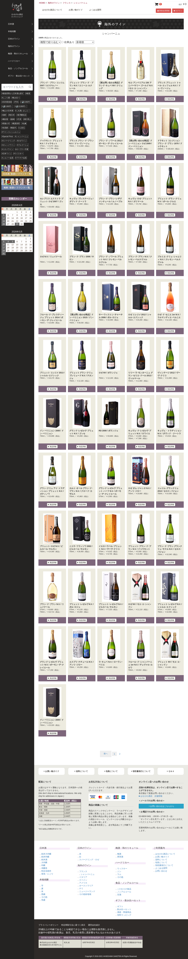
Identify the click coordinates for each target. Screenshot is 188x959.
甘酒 (119, 894)
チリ (81, 888)
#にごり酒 (6, 98)
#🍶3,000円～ (26, 102)
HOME (42, 3)
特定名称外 (46, 871)
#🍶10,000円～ (21, 106)
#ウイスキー (18, 154)
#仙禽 (24, 124)
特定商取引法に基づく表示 (73, 925)
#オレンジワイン (8, 145)
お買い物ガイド (76, 10)
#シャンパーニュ (21, 136)
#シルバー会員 (7, 158)
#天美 (19, 119)
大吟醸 (44, 862)
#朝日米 (12, 115)
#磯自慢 (5, 119)
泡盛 (43, 900)
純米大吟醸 (46, 854)
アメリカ (83, 883)
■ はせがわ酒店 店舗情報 (150, 796)
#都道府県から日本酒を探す (12, 93)
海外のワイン (54, 3)
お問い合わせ (161, 871)
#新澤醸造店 (21, 115)
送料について (161, 859)
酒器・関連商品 (124, 912)
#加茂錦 (5, 128)
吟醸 (43, 865)
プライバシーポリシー (48, 925)
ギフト (120, 906)
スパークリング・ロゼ (89, 859)
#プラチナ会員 (21, 158)
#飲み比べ (16, 98)
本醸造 (44, 868)
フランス (67, 3)
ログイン (178, 11)
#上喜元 (22, 128)
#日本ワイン (6, 154)
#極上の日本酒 (7, 111)
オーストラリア (86, 885)
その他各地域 (85, 894)
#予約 (16, 102)
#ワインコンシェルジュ (11, 132)
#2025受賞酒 (7, 102)
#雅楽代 (13, 128)
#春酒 (28, 93)
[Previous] (105, 754)
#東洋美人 (27, 119)
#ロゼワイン (22, 141)
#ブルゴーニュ (22, 145)
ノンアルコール (124, 892)
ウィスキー (122, 868)
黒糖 (43, 894)
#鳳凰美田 (16, 124)
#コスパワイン (7, 149)
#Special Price (7, 136)
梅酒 (119, 854)
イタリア (83, 877)
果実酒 (120, 857)
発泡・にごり (47, 874)
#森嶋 (12, 119)
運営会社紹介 (94, 925)
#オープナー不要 (21, 149)
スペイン (83, 880)
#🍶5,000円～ (7, 106)
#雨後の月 (6, 124)
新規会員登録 (163, 11)
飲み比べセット (124, 909)
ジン (119, 871)
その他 (44, 897)
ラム (119, 874)
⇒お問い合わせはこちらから (161, 806)
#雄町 (4, 115)
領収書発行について (164, 865)
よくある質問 (95, 10)
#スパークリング (8, 141)
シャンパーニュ (80, 3)
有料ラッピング (124, 915)
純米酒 (44, 859)
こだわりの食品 (124, 889)
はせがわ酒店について (52, 10)
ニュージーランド (87, 891)
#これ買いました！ (22, 111)
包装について (161, 862)
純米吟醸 (45, 857)
